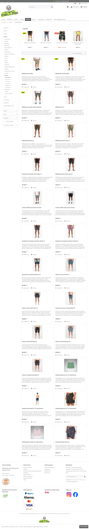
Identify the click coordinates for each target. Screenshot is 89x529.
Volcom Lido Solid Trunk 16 (30, 308)
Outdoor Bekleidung (9, 67)
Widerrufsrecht (27, 474)
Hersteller (6, 118)
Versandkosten (41, 513)
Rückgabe (25, 472)
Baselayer (6, 43)
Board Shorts (8, 77)
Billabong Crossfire (27, 73)
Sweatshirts (7, 89)
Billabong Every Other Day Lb (63, 174)
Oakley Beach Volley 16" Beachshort (32, 442)
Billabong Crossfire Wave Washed (31, 107)
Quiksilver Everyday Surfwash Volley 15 (33, 241)
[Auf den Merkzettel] (33, 87)
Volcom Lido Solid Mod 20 (29, 341)
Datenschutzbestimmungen (79, 479)
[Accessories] (41, 19)
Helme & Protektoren (9, 54)
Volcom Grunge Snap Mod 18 (30, 375)
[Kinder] (16, 19)
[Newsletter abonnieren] (84, 476)
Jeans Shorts (7, 83)
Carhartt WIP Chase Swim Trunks (31, 207)
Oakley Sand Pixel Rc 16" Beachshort (32, 408)
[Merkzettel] (67, 7)
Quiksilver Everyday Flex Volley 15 (32, 174)
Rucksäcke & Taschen (9, 71)
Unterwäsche (8, 87)
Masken (6, 62)
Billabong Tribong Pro (46, 42)
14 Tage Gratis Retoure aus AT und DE (41, 1)
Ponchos (6, 69)
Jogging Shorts (8, 85)
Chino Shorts (7, 81)
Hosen (6, 58)
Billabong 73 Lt (59, 107)
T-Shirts (6, 91)
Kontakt (25, 469)
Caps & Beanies (8, 47)
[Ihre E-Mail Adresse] (74, 476)
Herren (5, 36)
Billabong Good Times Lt (62, 140)
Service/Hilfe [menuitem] (83, 3)
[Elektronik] (49, 19)
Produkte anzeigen (10, 125)
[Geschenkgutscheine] (59, 19)
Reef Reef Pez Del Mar (62, 42)
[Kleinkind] (9, 19)
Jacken (6, 60)
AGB (24, 479)
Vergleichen (25, 87)
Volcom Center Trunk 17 (62, 274)
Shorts (6, 75)
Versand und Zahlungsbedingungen (32, 471)
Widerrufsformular (28, 476)
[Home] (3, 19)
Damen (5, 33)
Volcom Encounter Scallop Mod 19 (65, 308)
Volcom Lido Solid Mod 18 (62, 341)
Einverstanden (83, 526)
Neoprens (6, 64)
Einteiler (6, 49)
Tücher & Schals (8, 93)
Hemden (6, 56)
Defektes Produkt (27, 478)
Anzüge (6, 41)
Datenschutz (47, 471)
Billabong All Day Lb (28, 140)
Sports (5, 97)
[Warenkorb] (84, 7)
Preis (5, 114)
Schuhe (6, 73)
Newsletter (47, 469)
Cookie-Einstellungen (49, 467)
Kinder (5, 30)
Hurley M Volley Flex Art (62, 442)
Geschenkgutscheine (9, 105)
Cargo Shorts (8, 79)
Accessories (7, 39)
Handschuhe (7, 52)
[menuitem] (41, 7)
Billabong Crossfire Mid (30, 42)
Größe (5, 111)
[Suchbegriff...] (41, 7)
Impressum (47, 472)
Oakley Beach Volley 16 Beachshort (78, 43)
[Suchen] (51, 7)
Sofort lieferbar (9, 121)
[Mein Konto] (74, 7)
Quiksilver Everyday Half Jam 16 (31, 274)
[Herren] (28, 19)
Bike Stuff (6, 45)
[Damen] (22, 19)
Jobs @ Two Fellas (27, 467)
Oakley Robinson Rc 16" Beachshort (65, 375)
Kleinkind (6, 28)
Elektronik (6, 102)
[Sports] (34, 19)
